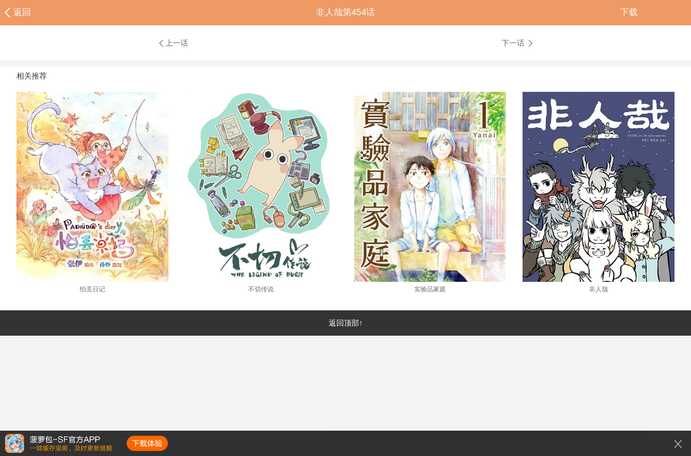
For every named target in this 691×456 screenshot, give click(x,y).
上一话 (172, 43)
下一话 (518, 43)
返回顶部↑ (346, 323)
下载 (629, 12)
